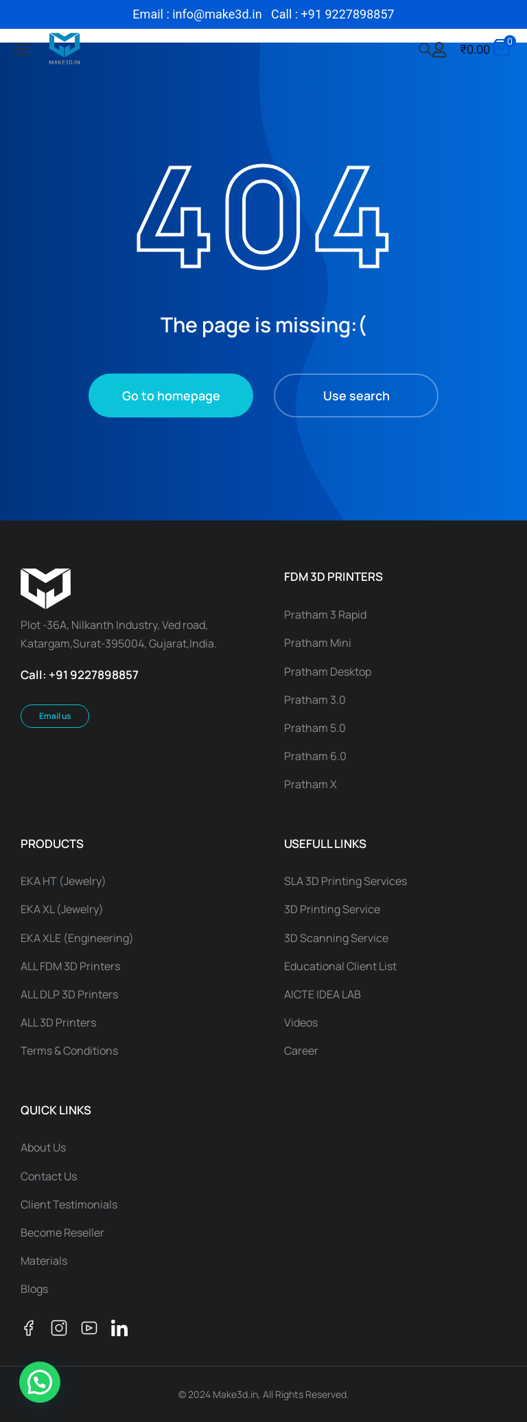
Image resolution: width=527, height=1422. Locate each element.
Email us (55, 716)
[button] (39, 1382)
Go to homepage (171, 395)
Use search (356, 395)
